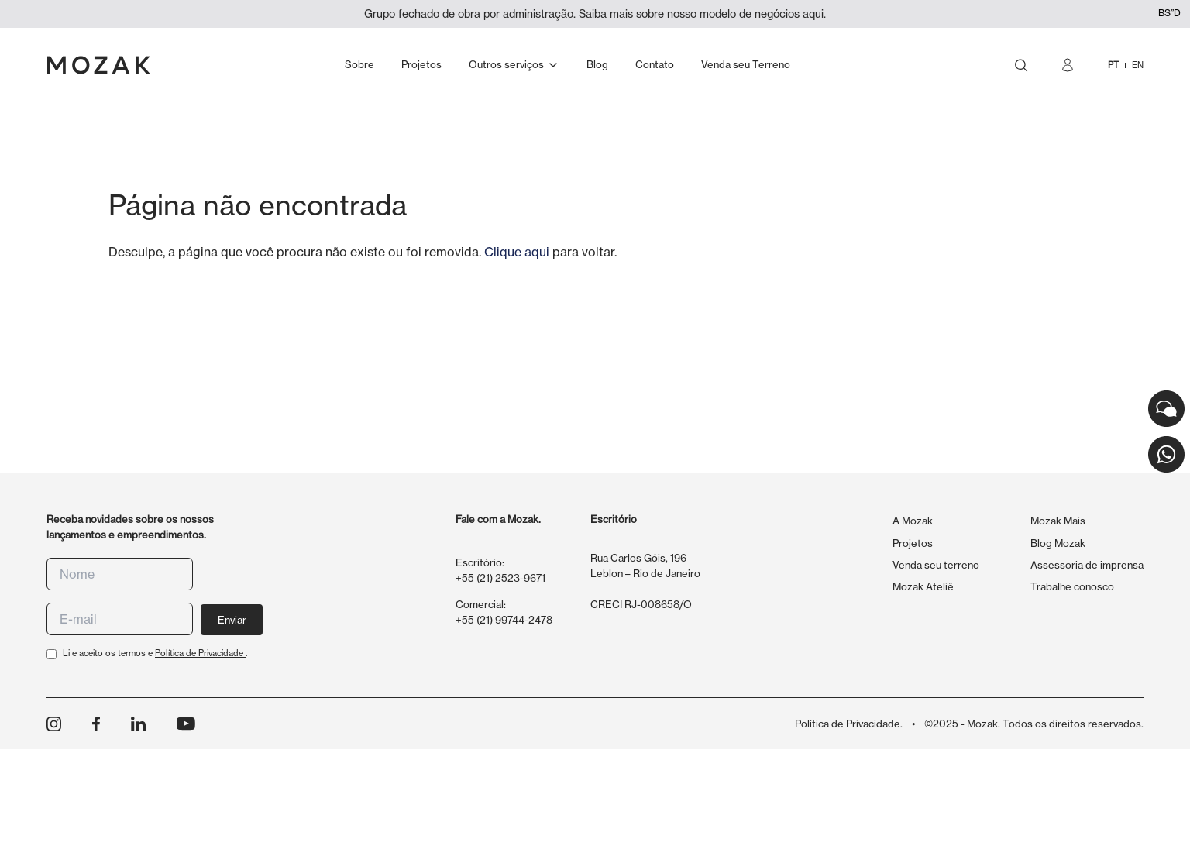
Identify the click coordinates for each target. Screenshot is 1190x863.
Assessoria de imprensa (1087, 565)
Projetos (912, 543)
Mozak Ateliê (923, 586)
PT (1113, 65)
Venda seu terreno (935, 565)
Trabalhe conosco (1072, 586)
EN (1138, 65)
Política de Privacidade (200, 653)
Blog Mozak (1057, 543)
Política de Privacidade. (849, 723)
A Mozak (912, 520)
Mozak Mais (1057, 520)
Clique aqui (516, 252)
